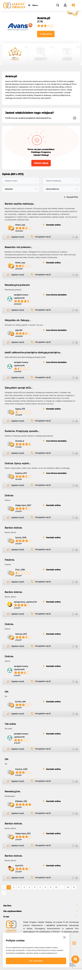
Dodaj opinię (46, 34)
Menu (35, 5)
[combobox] (20, 181)
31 (74, 887)
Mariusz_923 (21, 634)
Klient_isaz (20, 225)
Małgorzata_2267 (23, 505)
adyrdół (18, 330)
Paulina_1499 (21, 769)
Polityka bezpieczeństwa (51, 965)
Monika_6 (19, 441)
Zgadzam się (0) (17, 237)
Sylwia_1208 (20, 537)
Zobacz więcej (41, 163)
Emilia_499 (20, 701)
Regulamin (31, 964)
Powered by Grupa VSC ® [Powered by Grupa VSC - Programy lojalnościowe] (12, 957)
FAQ (11, 964)
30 (68, 887)
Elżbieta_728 (21, 801)
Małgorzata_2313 (23, 833)
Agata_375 (20, 409)
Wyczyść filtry (72, 197)
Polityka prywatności (71, 965)
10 (56, 887)
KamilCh (19, 865)
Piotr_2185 (20, 569)
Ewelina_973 (21, 473)
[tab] (41, 905)
